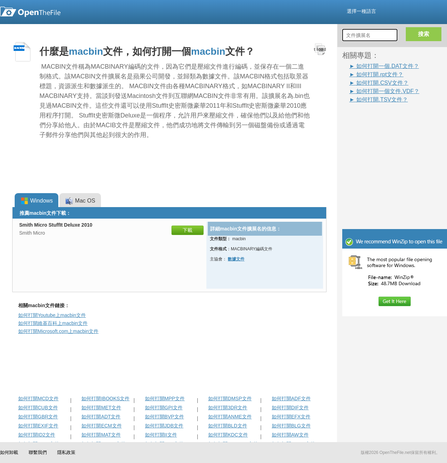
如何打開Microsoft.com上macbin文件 (58, 331)
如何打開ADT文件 (100, 416)
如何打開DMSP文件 (229, 398)
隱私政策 (66, 452)
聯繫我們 (38, 452)
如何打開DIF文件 (290, 407)
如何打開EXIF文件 (38, 425)
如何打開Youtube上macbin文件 (52, 315)
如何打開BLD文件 (227, 425)
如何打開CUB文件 (38, 407)
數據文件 (236, 259)
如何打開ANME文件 (229, 416)
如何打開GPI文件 (164, 407)
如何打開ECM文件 (101, 425)
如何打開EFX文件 (291, 416)
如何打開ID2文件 (36, 435)
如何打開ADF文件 (291, 398)
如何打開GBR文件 (38, 416)
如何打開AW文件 (290, 435)
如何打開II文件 (161, 435)
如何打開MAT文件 (101, 435)
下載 (187, 230)
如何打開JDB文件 (164, 425)
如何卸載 (9, 452)
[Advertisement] (384, 119)
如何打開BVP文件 (164, 416)
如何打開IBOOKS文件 (105, 398)
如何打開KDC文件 (228, 435)
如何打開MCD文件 (38, 398)
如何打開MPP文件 (165, 398)
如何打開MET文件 (101, 407)
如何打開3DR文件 (227, 407)
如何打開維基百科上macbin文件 (53, 323)
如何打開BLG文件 (291, 425)
